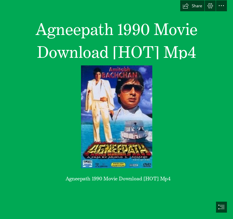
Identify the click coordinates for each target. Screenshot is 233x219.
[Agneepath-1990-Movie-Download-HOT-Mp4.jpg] (116, 116)
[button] (192, 5)
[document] (116, 109)
